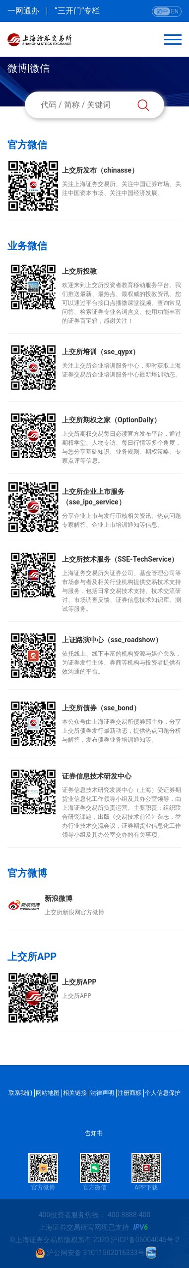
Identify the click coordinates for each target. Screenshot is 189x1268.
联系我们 (20, 1092)
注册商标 (129, 1092)
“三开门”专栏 (77, 11)
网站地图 (48, 1092)
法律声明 (102, 1092)
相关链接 (75, 1092)
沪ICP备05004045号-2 (145, 1240)
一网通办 (23, 11)
